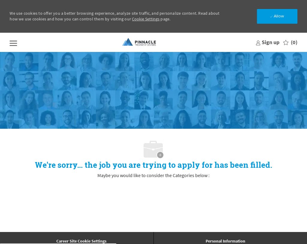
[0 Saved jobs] (290, 42)
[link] (267, 42)
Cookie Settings (145, 19)
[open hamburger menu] (13, 42)
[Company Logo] (139, 42)
